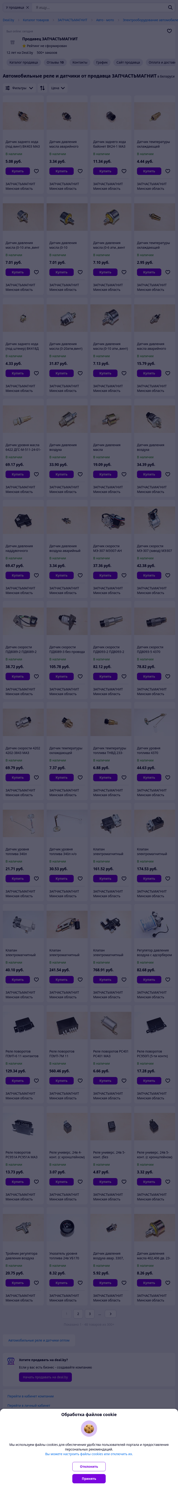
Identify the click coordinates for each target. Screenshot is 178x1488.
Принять (89, 1478)
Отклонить (89, 1466)
